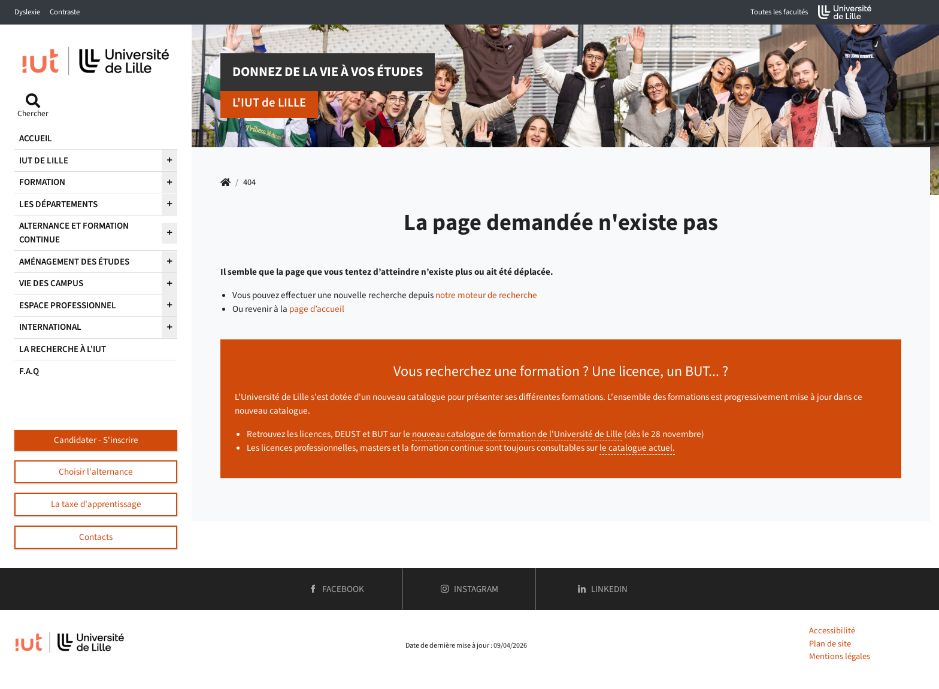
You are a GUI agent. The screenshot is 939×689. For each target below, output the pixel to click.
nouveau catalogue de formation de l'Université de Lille (517, 434)
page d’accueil (316, 308)
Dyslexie (27, 12)
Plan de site (830, 644)
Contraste (65, 12)
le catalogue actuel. (637, 447)
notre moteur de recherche (486, 295)
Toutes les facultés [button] (779, 12)
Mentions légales (839, 656)
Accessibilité (832, 630)
